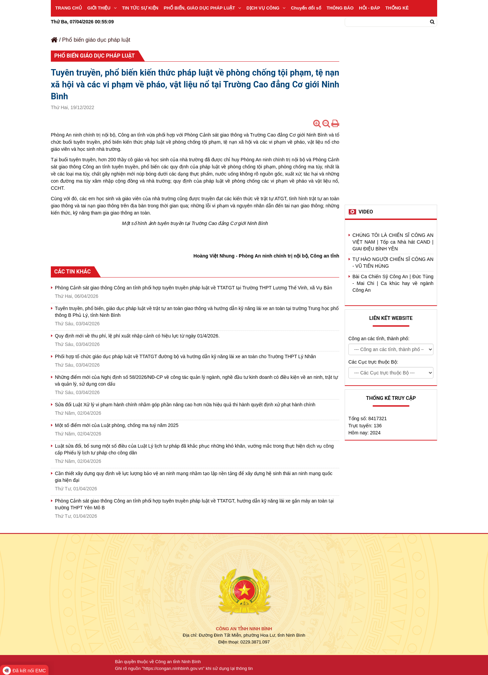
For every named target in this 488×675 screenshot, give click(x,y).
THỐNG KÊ (397, 8)
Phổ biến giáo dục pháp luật (96, 40)
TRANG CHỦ (68, 8)
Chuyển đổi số (306, 8)
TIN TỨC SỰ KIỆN (140, 8)
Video (366, 212)
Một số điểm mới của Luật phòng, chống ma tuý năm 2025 (117, 425)
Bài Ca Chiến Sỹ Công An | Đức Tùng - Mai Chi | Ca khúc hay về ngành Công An (392, 283)
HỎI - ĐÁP (369, 8)
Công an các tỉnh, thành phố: (378, 338)
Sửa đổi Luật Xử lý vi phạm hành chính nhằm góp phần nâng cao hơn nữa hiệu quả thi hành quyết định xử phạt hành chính (185, 404)
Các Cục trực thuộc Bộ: (373, 362)
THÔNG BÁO (340, 8)
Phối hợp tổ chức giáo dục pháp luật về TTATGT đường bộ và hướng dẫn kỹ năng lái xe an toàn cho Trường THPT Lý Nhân (185, 356)
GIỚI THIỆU (102, 8)
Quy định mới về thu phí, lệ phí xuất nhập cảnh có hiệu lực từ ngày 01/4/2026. (137, 336)
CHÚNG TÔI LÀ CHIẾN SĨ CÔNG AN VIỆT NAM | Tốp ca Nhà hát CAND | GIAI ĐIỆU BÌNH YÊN (392, 241)
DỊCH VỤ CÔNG (265, 8)
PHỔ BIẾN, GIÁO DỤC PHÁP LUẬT (202, 8)
